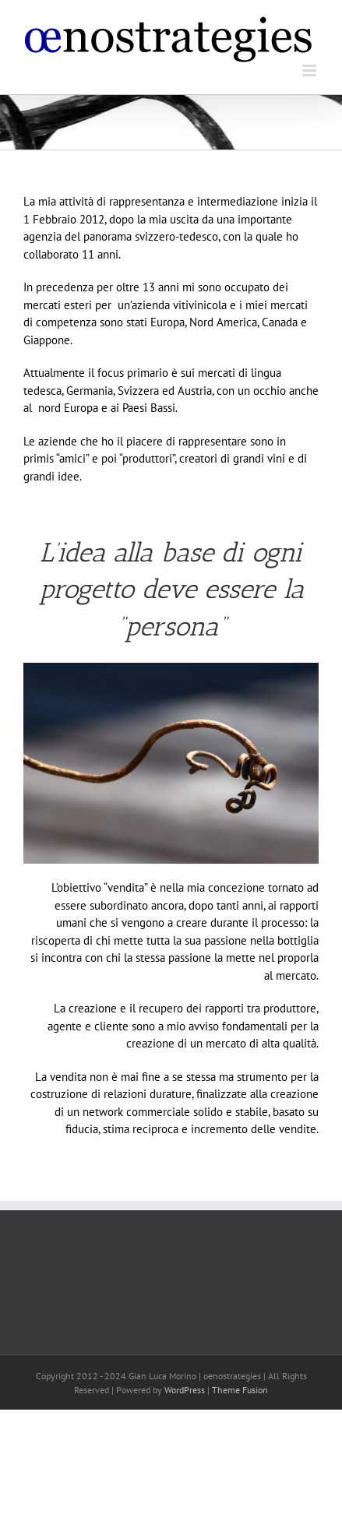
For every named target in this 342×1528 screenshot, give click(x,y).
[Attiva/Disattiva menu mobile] (310, 70)
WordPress (184, 1390)
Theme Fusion (240, 1390)
